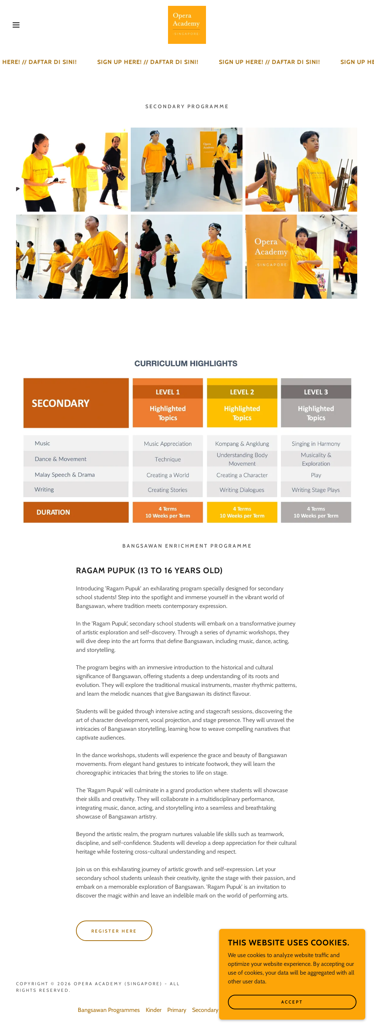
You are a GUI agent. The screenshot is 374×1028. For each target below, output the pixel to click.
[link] (187, 24)
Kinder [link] (153, 1009)
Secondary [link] (205, 1009)
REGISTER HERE (114, 931)
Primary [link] (176, 1009)
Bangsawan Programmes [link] (109, 1009)
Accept (292, 1002)
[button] (18, 25)
